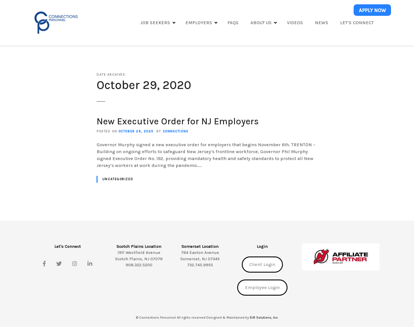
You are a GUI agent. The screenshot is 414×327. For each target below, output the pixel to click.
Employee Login (262, 287)
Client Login (262, 264)
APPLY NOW (372, 10)
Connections (176, 131)
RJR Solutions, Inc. (264, 317)
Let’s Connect (357, 22)
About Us (261, 22)
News (321, 22)
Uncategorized (117, 179)
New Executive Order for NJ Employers (178, 121)
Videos (295, 22)
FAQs (233, 22)
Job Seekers (155, 22)
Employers (198, 22)
